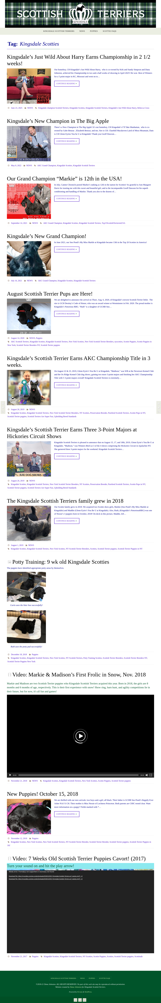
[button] (80, 736)
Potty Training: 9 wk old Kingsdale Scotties (60, 562)
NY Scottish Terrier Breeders (77, 549)
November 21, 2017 (19, 956)
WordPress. (88, 992)
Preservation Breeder (98, 413)
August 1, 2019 (17, 545)
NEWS (30, 108)
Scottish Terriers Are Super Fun (40, 416)
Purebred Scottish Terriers (118, 413)
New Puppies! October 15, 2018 (42, 794)
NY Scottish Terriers (74, 658)
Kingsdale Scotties (77, 108)
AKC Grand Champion (46, 165)
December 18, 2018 (19, 654)
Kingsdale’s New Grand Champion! (46, 236)
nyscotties (118, 342)
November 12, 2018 (19, 838)
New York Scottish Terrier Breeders (99, 342)
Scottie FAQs (104, 978)
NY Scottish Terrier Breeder (77, 842)
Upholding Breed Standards (65, 416)
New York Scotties (76, 342)
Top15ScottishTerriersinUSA (113, 223)
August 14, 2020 (17, 338)
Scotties (93, 549)
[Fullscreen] (151, 775)
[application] (80, 736)
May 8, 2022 (16, 165)
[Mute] (147, 775)
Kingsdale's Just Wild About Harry (122, 108)
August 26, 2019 (17, 409)
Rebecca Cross (143, 108)
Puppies (39, 338)
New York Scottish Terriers (54, 842)
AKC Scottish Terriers (20, 342)
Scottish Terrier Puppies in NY (130, 549)
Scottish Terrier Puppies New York (21, 661)
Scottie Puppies (130, 342)
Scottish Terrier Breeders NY (28, 345)
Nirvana (80, 992)
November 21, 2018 (19, 781)
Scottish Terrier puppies (50, 345)
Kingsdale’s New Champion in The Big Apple (58, 121)
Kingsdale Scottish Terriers (97, 108)
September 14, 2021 (19, 223)
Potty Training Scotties (92, 658)
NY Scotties (84, 413)
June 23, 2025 (16, 108)
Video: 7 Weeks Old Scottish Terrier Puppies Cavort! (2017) (79, 858)
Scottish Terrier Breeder (99, 842)
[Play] (10, 775)
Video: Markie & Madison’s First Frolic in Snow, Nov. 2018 (79, 675)
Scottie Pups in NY (137, 413)
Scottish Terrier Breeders (113, 658)
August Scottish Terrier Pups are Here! (50, 294)
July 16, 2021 (16, 281)
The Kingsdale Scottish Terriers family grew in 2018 (65, 501)
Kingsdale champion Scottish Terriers (53, 108)
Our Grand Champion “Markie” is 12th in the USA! (64, 179)
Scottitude (138, 956)
